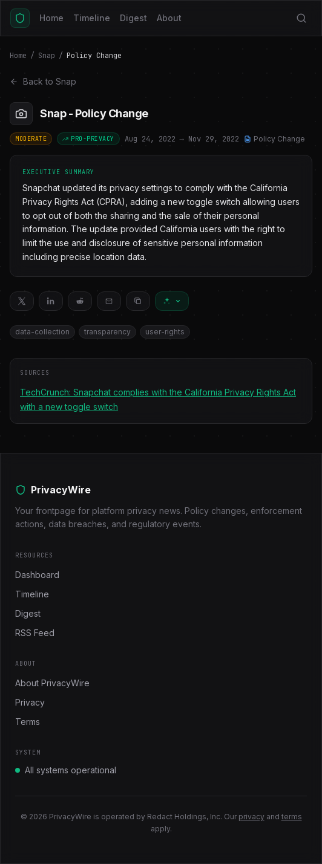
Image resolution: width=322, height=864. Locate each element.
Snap (46, 55)
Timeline (91, 18)
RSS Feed (34, 633)
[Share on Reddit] (80, 301)
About (169, 18)
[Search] (301, 18)
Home (51, 18)
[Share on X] (22, 301)
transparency (107, 331)
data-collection (42, 331)
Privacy (30, 702)
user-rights (165, 331)
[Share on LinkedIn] (51, 301)
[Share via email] (109, 301)
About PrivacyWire (52, 683)
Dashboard (37, 575)
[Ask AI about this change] (172, 301)
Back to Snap (43, 81)
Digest (133, 18)
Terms (27, 721)
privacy (251, 816)
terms (291, 816)
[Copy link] (138, 301)
